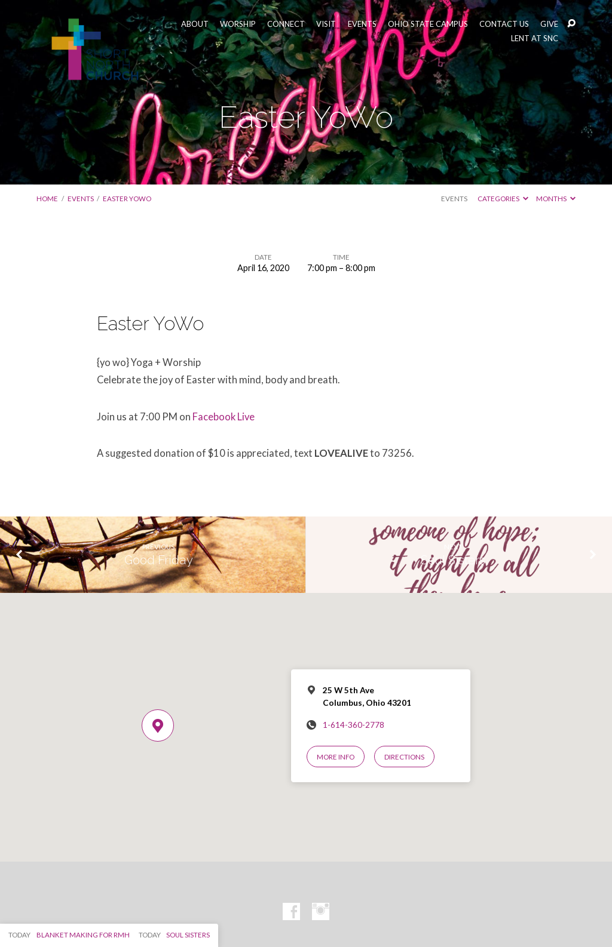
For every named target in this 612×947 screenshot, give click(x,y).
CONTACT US (504, 24)
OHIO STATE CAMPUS (428, 24)
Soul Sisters (453, 560)
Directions (404, 757)
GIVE (549, 24)
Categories (503, 198)
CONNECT (286, 24)
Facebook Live (223, 417)
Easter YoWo (127, 198)
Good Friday (158, 560)
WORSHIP (238, 24)
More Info (335, 757)
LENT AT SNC (534, 38)
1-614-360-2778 (353, 725)
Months (556, 198)
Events (81, 198)
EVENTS (362, 24)
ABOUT (195, 24)
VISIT (326, 24)
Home (47, 198)
